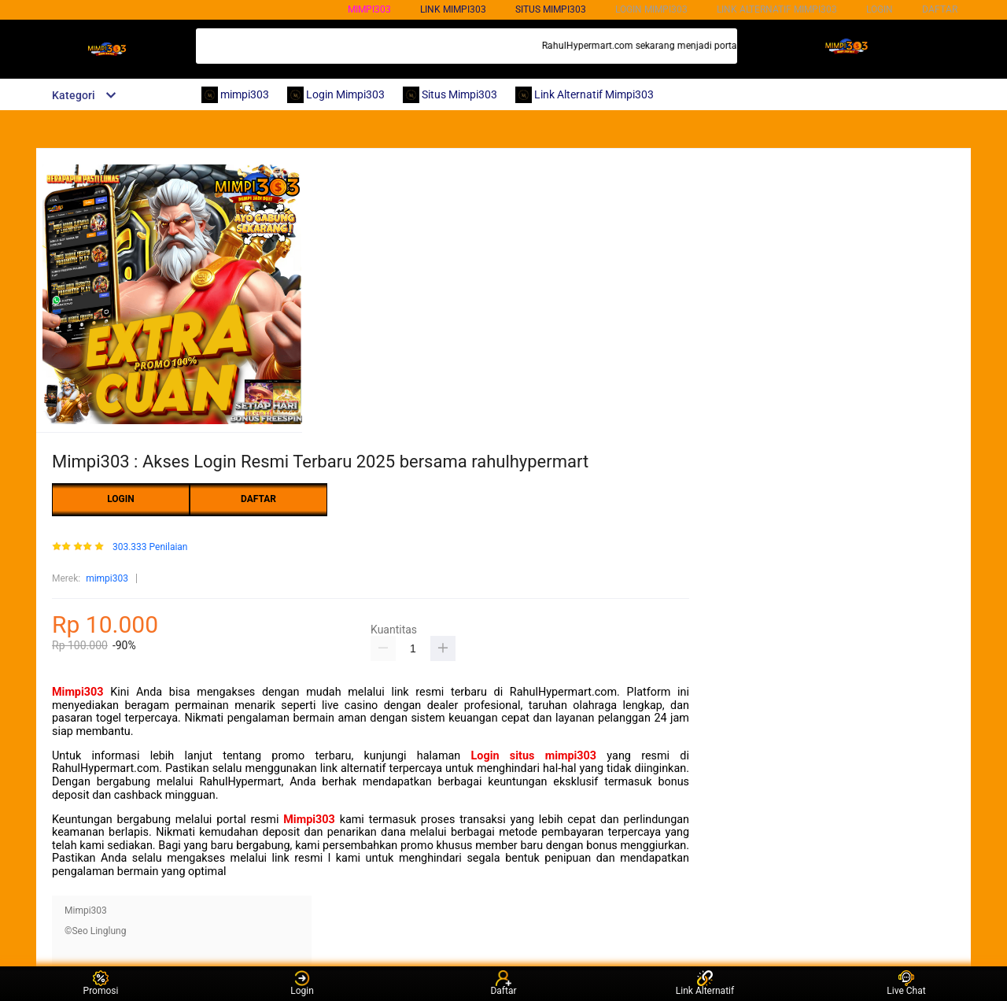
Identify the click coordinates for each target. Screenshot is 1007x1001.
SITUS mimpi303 (550, 9)
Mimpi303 (78, 692)
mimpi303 (369, 9)
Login (302, 983)
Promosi (101, 983)
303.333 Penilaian (150, 547)
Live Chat (906, 983)
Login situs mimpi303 (534, 756)
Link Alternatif (705, 983)
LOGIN (879, 9)
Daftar (503, 983)
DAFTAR (939, 9)
